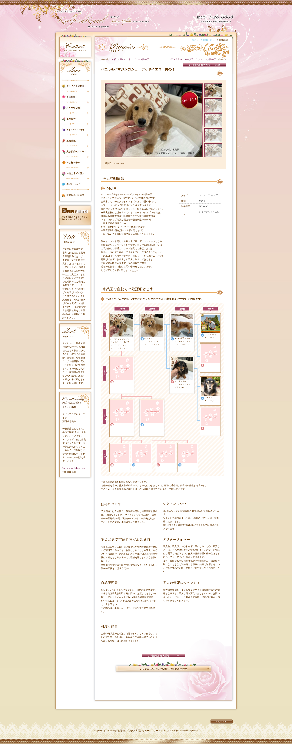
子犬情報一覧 (206, 40)
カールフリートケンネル (82, 20)
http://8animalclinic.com (73, 468)
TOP (194, 40)
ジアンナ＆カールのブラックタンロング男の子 (192, 59)
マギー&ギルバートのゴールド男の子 (130, 59)
